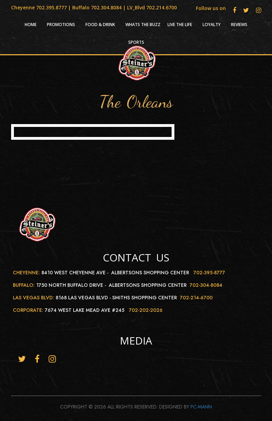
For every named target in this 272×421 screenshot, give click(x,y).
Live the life (179, 25)
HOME (30, 25)
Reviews (239, 25)
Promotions (61, 25)
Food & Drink (100, 25)
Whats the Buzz (142, 25)
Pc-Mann (201, 406)
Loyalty (212, 25)
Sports (136, 42)
